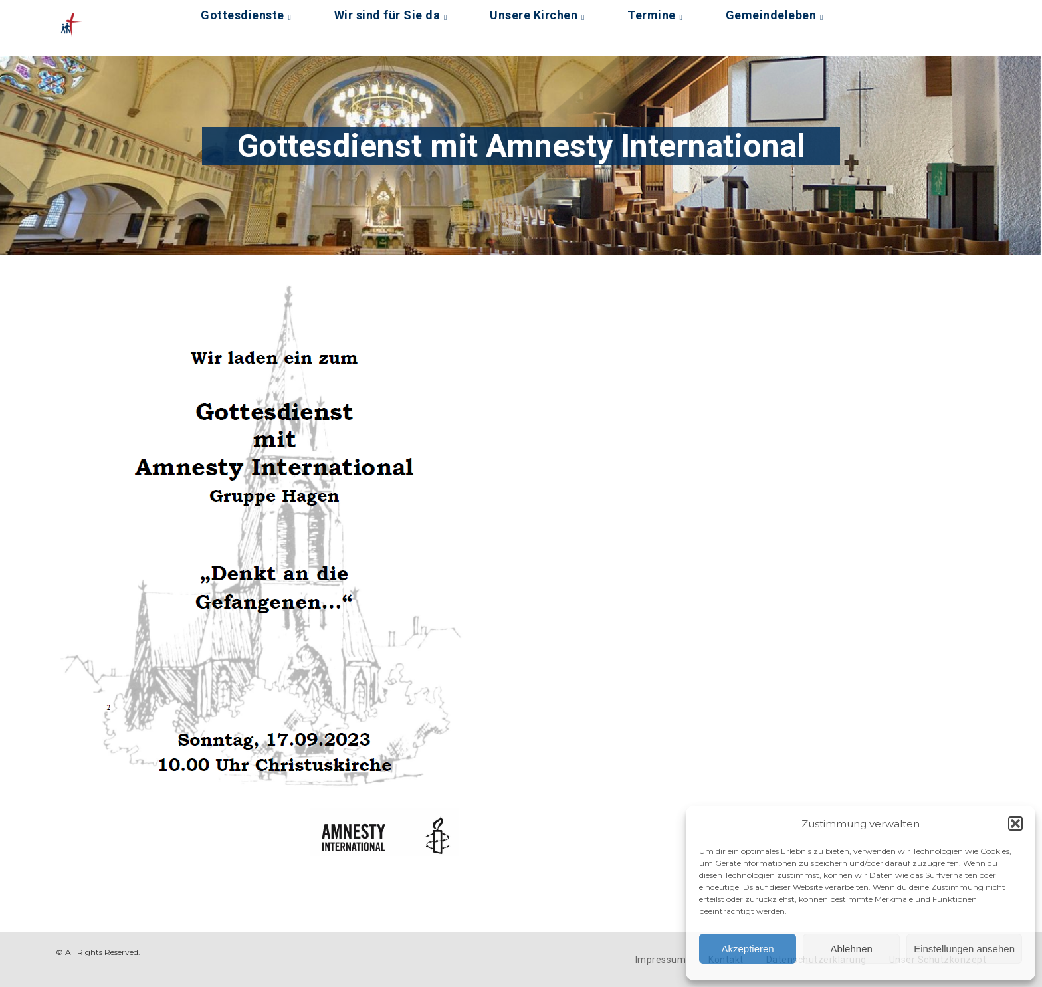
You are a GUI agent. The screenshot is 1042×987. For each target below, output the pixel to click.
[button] (1015, 823)
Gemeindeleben (771, 15)
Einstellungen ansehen (964, 948)
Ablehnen (851, 948)
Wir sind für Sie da (387, 15)
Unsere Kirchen (533, 15)
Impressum (660, 959)
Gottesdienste (242, 15)
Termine (651, 15)
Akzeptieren (747, 948)
